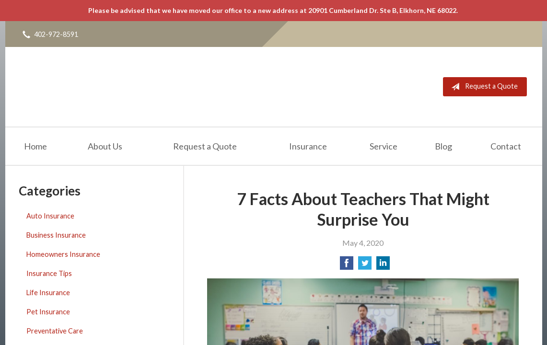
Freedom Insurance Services (98, 87)
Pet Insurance (48, 312)
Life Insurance (48, 292)
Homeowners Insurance (63, 254)
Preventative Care (54, 331)
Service (383, 146)
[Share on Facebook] (346, 265)
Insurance (308, 146)
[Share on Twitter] (365, 265)
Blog (443, 146)
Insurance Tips (49, 273)
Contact (505, 146)
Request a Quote (482, 86)
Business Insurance (56, 235)
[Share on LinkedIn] (383, 265)
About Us (105, 146)
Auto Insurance (50, 216)
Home (35, 146)
